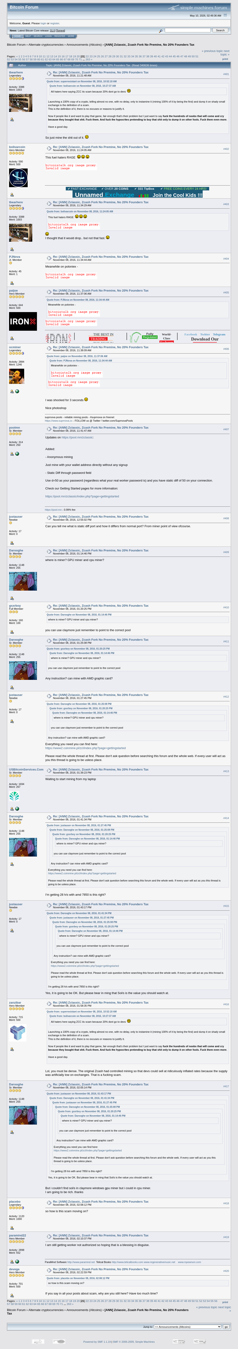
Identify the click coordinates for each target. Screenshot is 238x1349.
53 (12, 59)
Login (48, 36)
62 (46, 59)
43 (166, 56)
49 (189, 56)
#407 (226, 429)
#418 (226, 1203)
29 (113, 56)
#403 (226, 204)
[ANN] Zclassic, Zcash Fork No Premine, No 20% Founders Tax (149, 44)
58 (31, 59)
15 (59, 56)
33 (128, 56)
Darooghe (16, 550)
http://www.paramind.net (81, 1262)
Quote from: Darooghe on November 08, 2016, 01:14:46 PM (79, 614)
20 (78, 56)
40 (155, 56)
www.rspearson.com (189, 1262)
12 (48, 56)
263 (88, 59)
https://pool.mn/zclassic (77, 437)
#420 (226, 1271)
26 (102, 56)
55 (19, 59)
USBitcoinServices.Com (26, 769)
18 (70, 56)
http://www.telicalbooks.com (127, 1262)
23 (91, 56)
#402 (226, 149)
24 (94, 56)
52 (8, 59)
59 (34, 59)
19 (74, 56)
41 (159, 56)
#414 (226, 818)
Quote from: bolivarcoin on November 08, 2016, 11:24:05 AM (80, 211)
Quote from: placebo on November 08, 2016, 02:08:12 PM (78, 1278)
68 (68, 59)
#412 (226, 696)
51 (196, 56)
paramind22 (17, 1235)
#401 (226, 74)
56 (23, 59)
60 (38, 59)
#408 (226, 518)
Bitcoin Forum (16, 44)
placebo (14, 1201)
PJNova (14, 256)
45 (174, 56)
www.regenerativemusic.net (159, 1262)
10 (40, 56)
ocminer (15, 347)
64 (53, 59)
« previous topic (212, 51)
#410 (226, 607)
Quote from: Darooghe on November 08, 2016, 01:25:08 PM (79, 704)
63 (50, 59)
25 (98, 56)
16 (63, 56)
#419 (226, 1237)
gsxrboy (15, 605)
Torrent (60, 30)
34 (132, 56)
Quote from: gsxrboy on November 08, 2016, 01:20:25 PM (78, 648)
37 (143, 56)
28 (110, 56)
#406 (226, 349)
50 (193, 56)
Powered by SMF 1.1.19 (97, 1341)
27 (106, 56)
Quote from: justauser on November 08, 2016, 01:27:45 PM (79, 825)
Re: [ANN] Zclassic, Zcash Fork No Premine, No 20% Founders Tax (101, 72)
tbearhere (16, 72)
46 (177, 56)
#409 (226, 552)
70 (76, 59)
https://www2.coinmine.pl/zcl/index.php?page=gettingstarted (85, 748)
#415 (226, 906)
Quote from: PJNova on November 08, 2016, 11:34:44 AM (78, 300)
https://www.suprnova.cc (59, 420)
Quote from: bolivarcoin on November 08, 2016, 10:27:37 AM (83, 86)
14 (55, 56)
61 (42, 59)
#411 (226, 641)
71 (80, 59)
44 (170, 56)
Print (225, 59)
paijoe (13, 290)
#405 (226, 292)
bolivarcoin (17, 147)
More (71, 36)
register (54, 23)
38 (147, 56)
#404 (226, 258)
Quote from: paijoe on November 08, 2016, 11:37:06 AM (77, 356)
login (43, 23)
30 (117, 56)
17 (66, 56)
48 (185, 56)
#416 (226, 1004)
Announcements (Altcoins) (84, 44)
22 (87, 56)
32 (125, 56)
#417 (226, 1086)
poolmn (14, 427)
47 (181, 56)
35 (136, 56)
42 (162, 56)
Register (59, 36)
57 (27, 59)
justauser (16, 516)
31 (121, 56)
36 (140, 56)
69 (72, 59)
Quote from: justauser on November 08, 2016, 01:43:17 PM (79, 1093)
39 (151, 56)
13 (51, 56)
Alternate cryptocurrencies (46, 44)
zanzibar (15, 1002)
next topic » (225, 52)
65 (57, 59)
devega (14, 1269)
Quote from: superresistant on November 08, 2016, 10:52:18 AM (82, 81)
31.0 (52, 30)
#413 (226, 771)
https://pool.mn (53, 509)
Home (17, 36)
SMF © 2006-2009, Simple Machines (134, 1341)
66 (61, 59)
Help (28, 36)
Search (38, 36)
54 (16, 59)
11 (44, 56)
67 (65, 59)
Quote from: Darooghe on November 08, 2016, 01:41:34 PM (79, 913)
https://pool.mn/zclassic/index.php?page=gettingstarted (82, 496)
